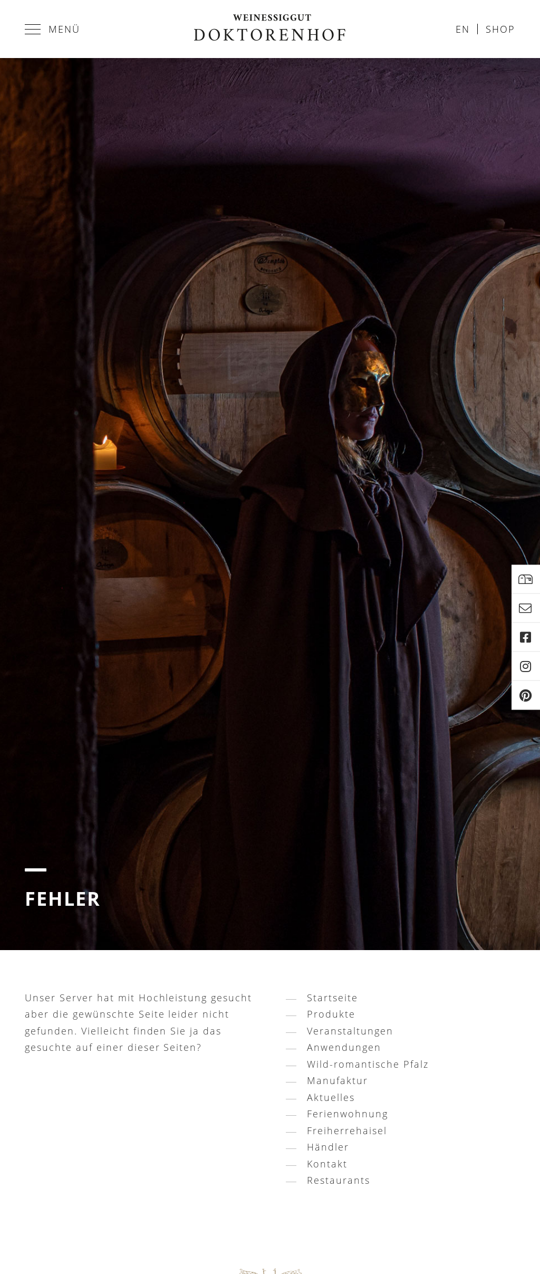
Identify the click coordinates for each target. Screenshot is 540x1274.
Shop (500, 29)
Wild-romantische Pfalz (368, 1064)
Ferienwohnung (347, 1113)
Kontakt (327, 1163)
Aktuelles (331, 1097)
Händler (328, 1147)
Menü (52, 29)
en (463, 29)
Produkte (331, 1014)
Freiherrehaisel (347, 1130)
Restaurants (338, 1180)
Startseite (332, 997)
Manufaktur (337, 1080)
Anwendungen (344, 1047)
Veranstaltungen (350, 1030)
